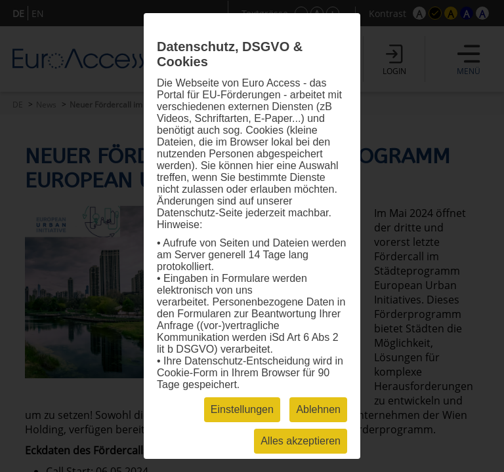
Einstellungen (242, 409)
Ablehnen (318, 409)
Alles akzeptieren (301, 440)
